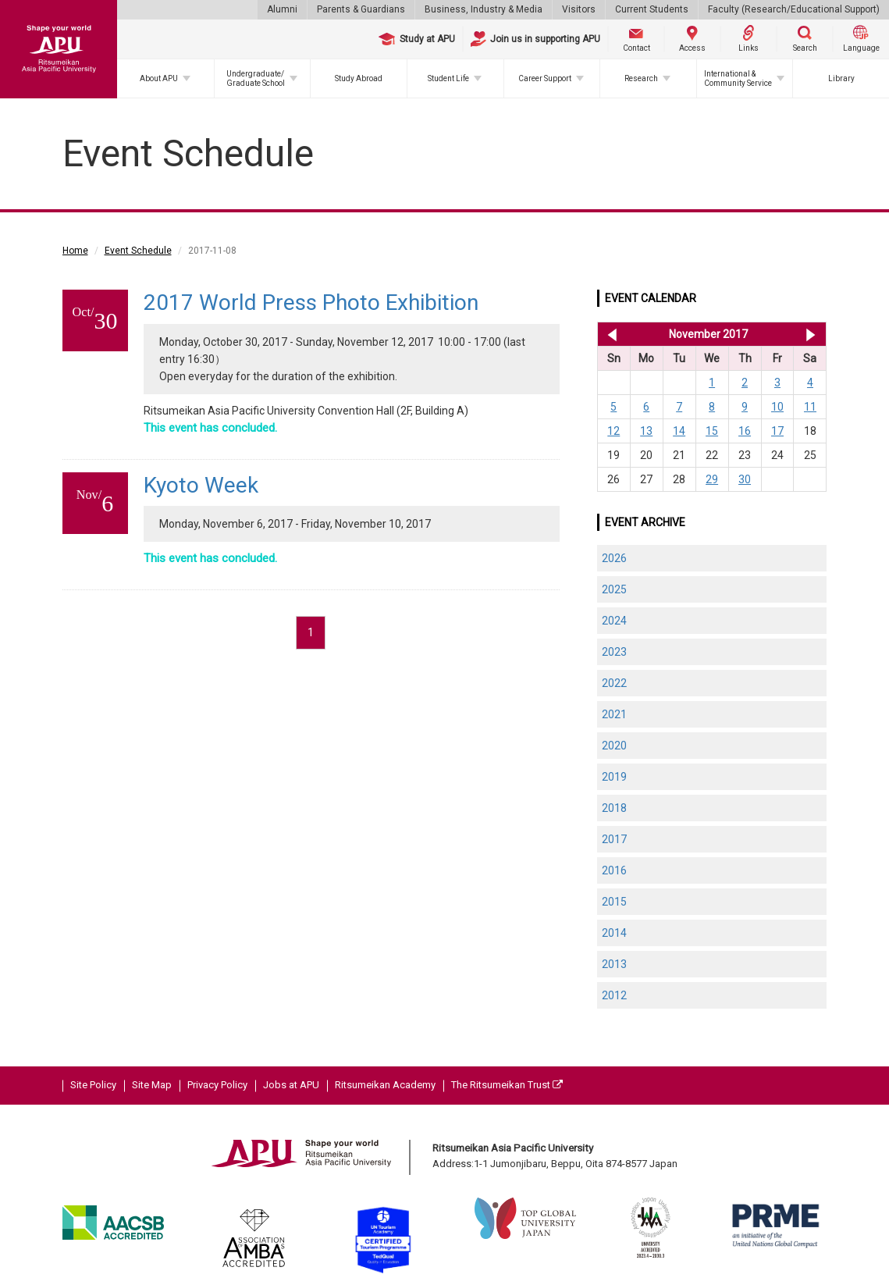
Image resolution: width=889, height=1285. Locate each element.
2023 (614, 652)
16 (744, 431)
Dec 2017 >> (810, 334)
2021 (614, 714)
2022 (614, 683)
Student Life (448, 78)
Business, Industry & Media (483, 9)
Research (641, 78)
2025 (614, 589)
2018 (614, 808)
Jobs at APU (291, 1085)
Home (75, 250)
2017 (614, 839)
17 (777, 431)
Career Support (544, 78)
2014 (614, 933)
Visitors (579, 9)
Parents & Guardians (361, 9)
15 (712, 431)
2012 (614, 995)
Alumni (282, 9)
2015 (614, 901)
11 (810, 406)
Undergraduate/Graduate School (255, 78)
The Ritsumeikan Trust (507, 1085)
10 (777, 406)
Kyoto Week (201, 485)
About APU (159, 78)
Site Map (152, 1085)
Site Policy (93, 1085)
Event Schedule (138, 250)
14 (679, 431)
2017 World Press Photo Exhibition (311, 302)
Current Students (651, 9)
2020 (614, 745)
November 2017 (708, 334)
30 (744, 479)
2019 (614, 777)
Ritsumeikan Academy (385, 1085)
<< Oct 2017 (609, 334)
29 (712, 479)
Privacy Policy (217, 1085)
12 (613, 431)
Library (841, 78)
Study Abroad (358, 78)
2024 (614, 620)
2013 (614, 964)
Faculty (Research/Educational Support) (794, 9)
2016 (614, 870)
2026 (614, 558)
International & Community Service (738, 78)
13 (646, 431)
